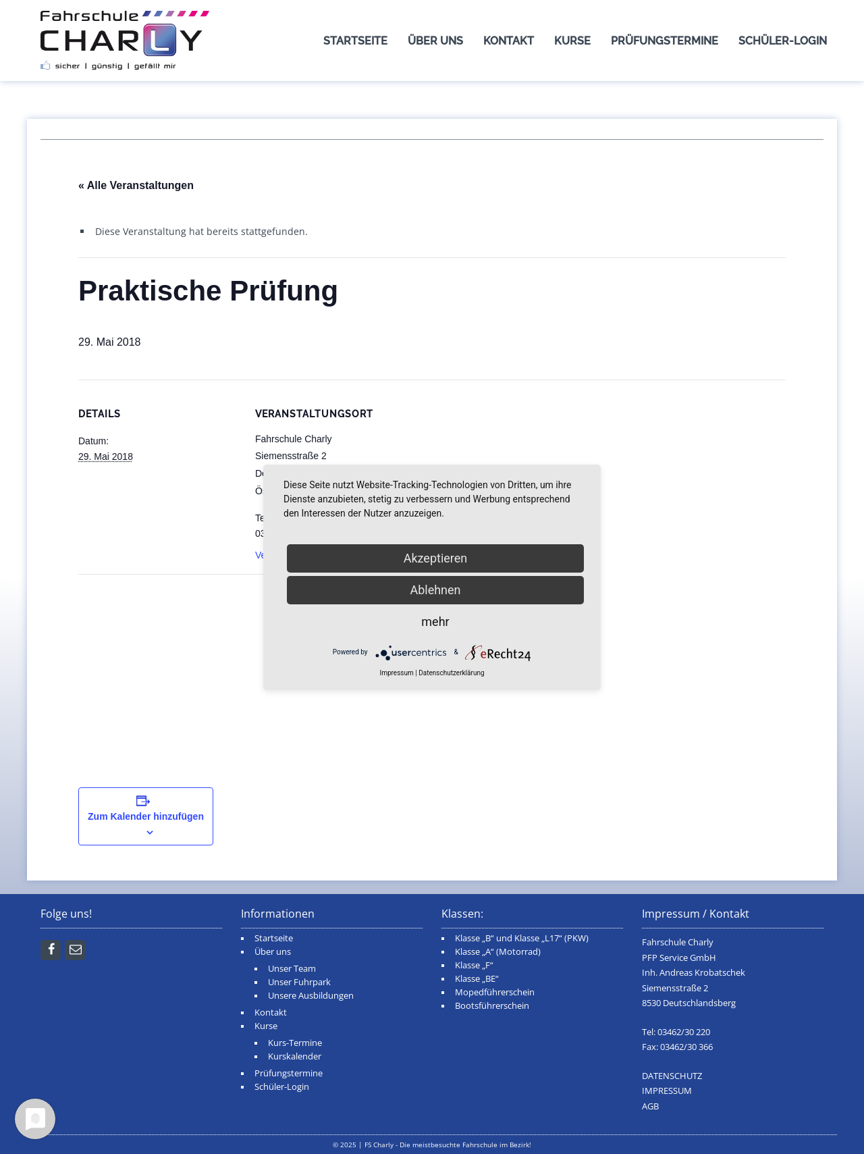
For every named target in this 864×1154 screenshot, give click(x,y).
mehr (435, 621)
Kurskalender (294, 1056)
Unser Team (292, 968)
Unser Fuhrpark (299, 982)
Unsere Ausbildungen (311, 995)
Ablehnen (435, 590)
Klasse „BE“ (477, 979)
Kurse (572, 40)
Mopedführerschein (495, 992)
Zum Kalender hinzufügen (146, 816)
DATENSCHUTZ (672, 1076)
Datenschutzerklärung (451, 673)
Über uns (435, 40)
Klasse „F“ (474, 965)
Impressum (396, 673)
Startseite (355, 40)
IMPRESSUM (667, 1091)
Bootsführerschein (492, 1006)
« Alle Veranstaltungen (136, 185)
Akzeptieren (436, 558)
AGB (650, 1106)
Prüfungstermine (664, 40)
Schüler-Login (782, 40)
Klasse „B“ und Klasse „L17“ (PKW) (522, 938)
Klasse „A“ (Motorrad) (498, 952)
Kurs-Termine (295, 1043)
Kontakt (508, 40)
